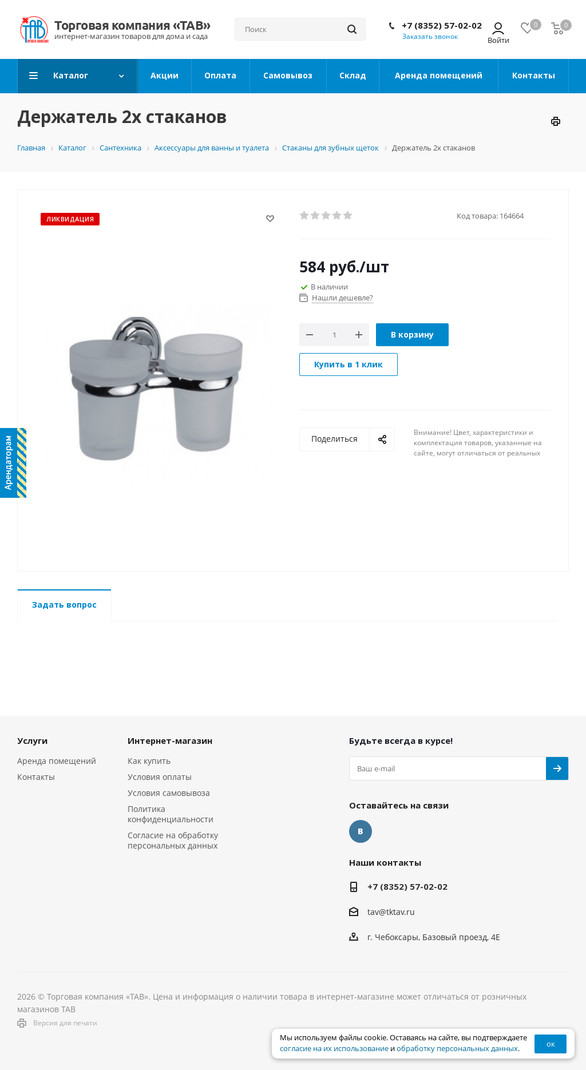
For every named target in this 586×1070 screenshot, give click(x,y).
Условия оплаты (160, 776)
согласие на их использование (334, 1048)
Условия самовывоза (169, 792)
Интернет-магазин (170, 740)
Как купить (149, 760)
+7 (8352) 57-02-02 (442, 25)
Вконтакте (360, 831)
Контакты (36, 776)
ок (551, 1044)
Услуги (32, 740)
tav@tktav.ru (391, 911)
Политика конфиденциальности (170, 814)
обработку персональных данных (457, 1048)
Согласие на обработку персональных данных (173, 840)
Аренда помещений (56, 760)
